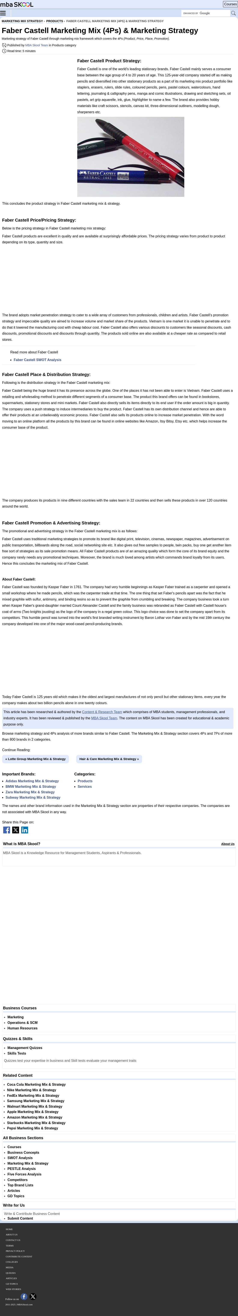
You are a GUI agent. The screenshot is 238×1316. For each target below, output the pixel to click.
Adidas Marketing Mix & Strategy (32, 781)
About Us (228, 844)
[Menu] (5, 12)
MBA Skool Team (36, 45)
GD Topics (15, 1196)
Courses (230, 4)
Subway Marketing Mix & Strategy (33, 797)
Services (85, 786)
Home (9, 1229)
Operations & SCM (22, 1022)
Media (9, 1267)
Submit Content (20, 1218)
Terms (10, 1245)
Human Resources (22, 1028)
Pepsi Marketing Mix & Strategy (32, 1128)
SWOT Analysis (20, 1158)
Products (85, 781)
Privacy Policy (15, 1251)
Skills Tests (16, 1053)
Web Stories (13, 1289)
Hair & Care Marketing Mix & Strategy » (109, 759)
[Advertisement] (38, 87)
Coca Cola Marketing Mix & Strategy (36, 1084)
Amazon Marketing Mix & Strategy (34, 1117)
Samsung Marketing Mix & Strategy (35, 1101)
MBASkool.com (25, 1304)
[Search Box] (205, 13)
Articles (13, 1191)
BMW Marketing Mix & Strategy (31, 786)
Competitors (17, 1180)
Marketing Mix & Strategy (27, 1163)
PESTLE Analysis (21, 1169)
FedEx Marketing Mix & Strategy (33, 1095)
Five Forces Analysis (24, 1174)
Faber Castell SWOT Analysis (37, 360)
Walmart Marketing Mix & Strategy (34, 1106)
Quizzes (11, 1273)
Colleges (12, 1262)
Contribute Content (19, 1256)
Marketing (15, 1017)
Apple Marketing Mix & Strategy (32, 1112)
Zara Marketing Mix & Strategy (30, 792)
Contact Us (13, 1240)
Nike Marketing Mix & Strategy (31, 1090)
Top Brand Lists (20, 1185)
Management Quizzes (24, 1048)
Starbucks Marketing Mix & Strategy (36, 1123)
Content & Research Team (102, 712)
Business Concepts (23, 1152)
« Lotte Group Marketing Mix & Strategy (35, 759)
